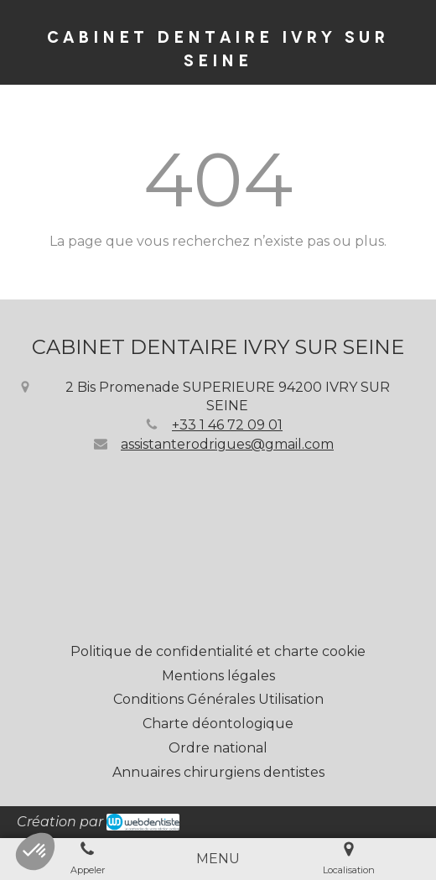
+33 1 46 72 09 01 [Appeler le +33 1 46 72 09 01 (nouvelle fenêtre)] (227, 425)
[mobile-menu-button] (218, 859)
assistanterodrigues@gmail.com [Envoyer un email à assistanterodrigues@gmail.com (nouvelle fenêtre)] (227, 444)
